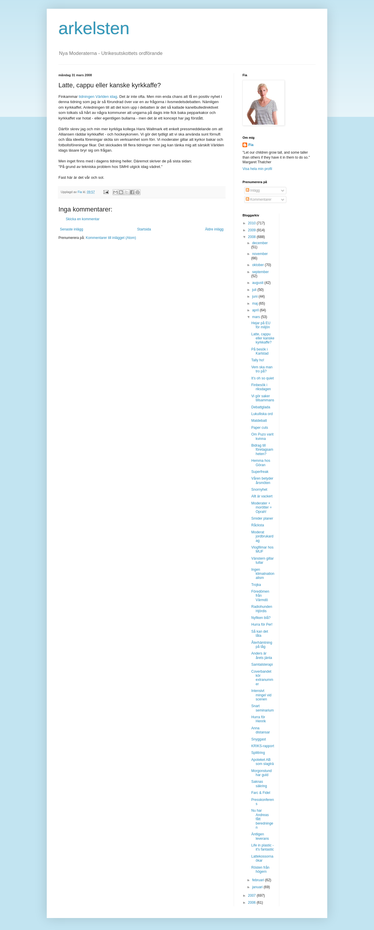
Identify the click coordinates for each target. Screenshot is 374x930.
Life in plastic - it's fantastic (262, 847)
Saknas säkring (259, 784)
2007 (252, 895)
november (260, 254)
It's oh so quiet (262, 378)
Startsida (144, 229)
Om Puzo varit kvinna (262, 436)
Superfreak (260, 472)
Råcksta (257, 525)
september (260, 272)
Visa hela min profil (257, 169)
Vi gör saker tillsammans (262, 398)
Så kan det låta (259, 633)
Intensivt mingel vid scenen (261, 695)
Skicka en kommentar (82, 219)
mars (256, 317)
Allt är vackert (262, 496)
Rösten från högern (260, 869)
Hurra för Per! (262, 624)
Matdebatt (259, 421)
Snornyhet (259, 489)
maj (255, 303)
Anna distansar (260, 730)
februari (258, 880)
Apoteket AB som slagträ (262, 762)
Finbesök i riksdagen (261, 387)
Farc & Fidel (260, 793)
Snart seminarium (262, 708)
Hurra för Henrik (258, 719)
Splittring (258, 753)
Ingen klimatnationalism (262, 574)
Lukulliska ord (262, 414)
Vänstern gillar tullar (262, 560)
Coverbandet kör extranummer (262, 677)
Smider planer (262, 518)
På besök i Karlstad (260, 351)
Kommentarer (258, 199)
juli (254, 290)
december (260, 243)
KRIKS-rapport (262, 746)
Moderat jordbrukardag (262, 536)
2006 (252, 902)
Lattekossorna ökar (262, 858)
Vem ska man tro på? (262, 369)
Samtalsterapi (262, 664)
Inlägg (253, 190)
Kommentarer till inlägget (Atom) (111, 238)
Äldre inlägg (214, 229)
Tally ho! (257, 360)
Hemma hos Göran (260, 463)
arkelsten (93, 28)
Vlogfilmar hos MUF (262, 549)
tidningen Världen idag (97, 96)
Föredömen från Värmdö (260, 595)
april (256, 310)
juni (255, 296)
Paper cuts (259, 428)
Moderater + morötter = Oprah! (261, 507)
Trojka (256, 585)
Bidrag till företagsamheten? (262, 449)
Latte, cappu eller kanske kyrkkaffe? (262, 338)
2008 (252, 237)
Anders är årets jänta (261, 655)
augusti (258, 283)
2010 (252, 223)
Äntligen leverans (260, 836)
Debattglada (260, 407)
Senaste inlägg (71, 229)
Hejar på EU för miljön (260, 325)
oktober (258, 265)
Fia (250, 145)
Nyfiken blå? (261, 618)
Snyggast (258, 739)
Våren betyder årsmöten (262, 480)
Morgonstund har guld (261, 773)
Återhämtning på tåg (261, 645)
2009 (252, 230)
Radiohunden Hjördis (261, 609)
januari (258, 887)
